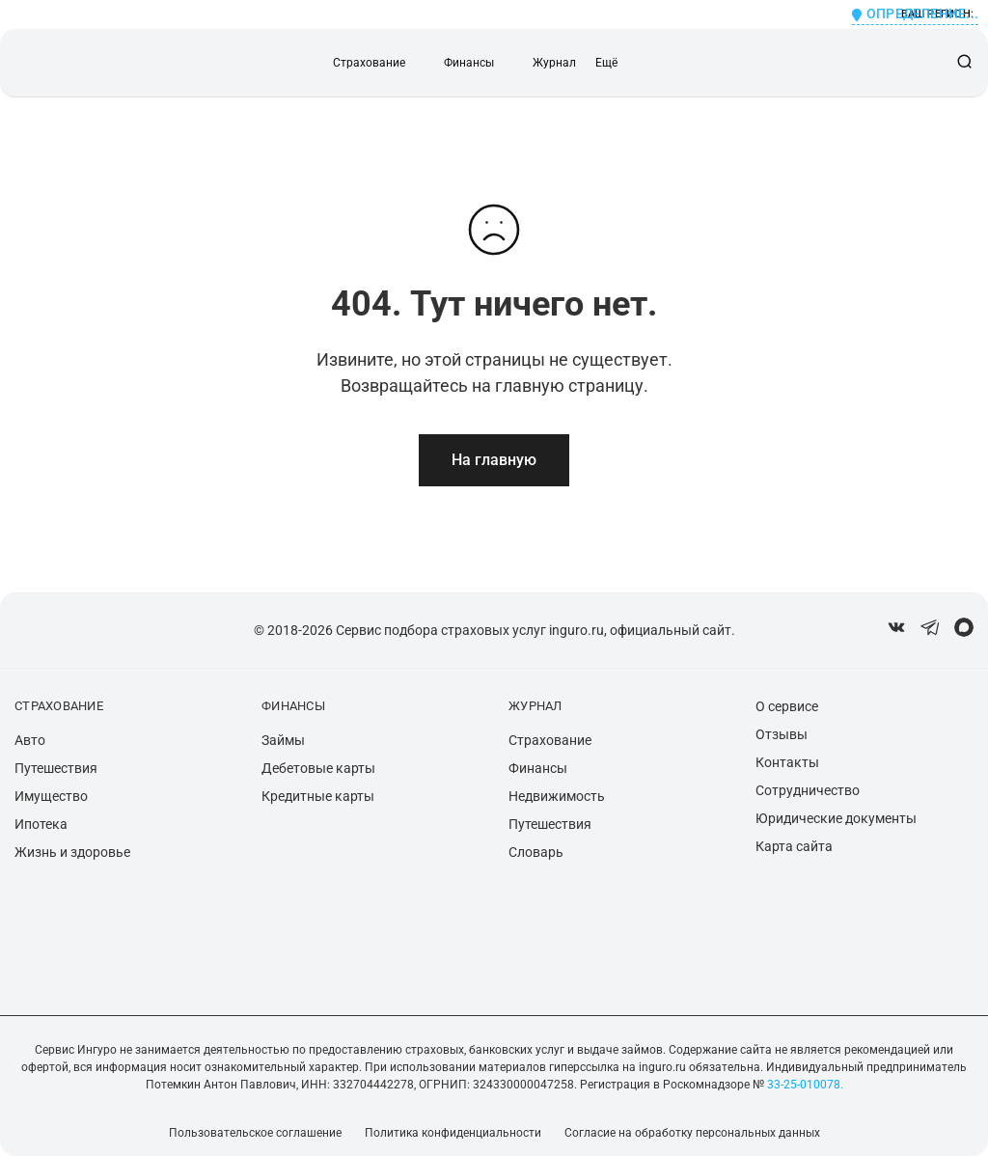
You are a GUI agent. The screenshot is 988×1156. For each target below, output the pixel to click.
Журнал (554, 63)
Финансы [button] (469, 63)
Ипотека (41, 824)
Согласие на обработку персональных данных (692, 1133)
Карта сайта (794, 846)
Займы (283, 740)
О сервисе (786, 706)
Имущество (51, 796)
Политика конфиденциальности (453, 1133)
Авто (29, 740)
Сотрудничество (807, 790)
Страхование (549, 740)
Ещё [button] (606, 63)
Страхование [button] (369, 63)
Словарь (535, 852)
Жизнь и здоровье (72, 852)
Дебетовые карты (318, 768)
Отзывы (781, 734)
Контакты (787, 762)
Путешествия (55, 768)
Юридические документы (836, 818)
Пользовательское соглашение (255, 1133)
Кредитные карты (317, 796)
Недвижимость (556, 796)
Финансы (537, 768)
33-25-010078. (803, 1084)
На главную (494, 460)
